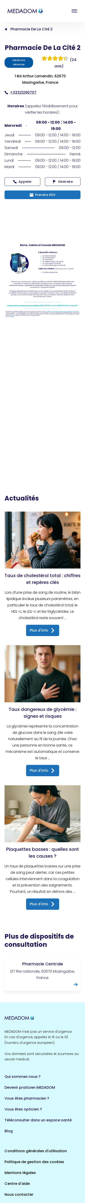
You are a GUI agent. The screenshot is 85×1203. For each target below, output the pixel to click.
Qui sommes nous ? (23, 1076)
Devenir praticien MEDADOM (30, 1087)
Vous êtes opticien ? (23, 1109)
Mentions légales (20, 1172)
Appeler (22, 181)
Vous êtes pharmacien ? (27, 1098)
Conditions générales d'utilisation (36, 1151)
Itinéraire (63, 181)
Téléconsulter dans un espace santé (38, 1120)
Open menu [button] (74, 11)
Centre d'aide (17, 1183)
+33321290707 (20, 92)
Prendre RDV (43, 195)
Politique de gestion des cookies (34, 1161)
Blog (9, 1131)
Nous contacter (19, 1194)
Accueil (6, 29)
